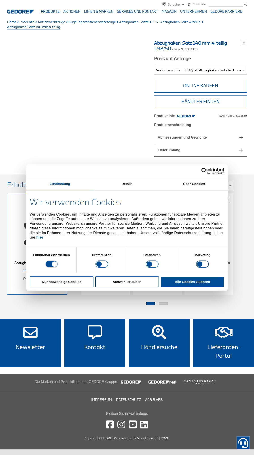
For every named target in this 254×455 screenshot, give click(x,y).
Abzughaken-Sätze (134, 22)
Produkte (50, 11)
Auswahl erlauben (127, 282)
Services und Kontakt (137, 11)
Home (11, 22)
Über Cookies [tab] (194, 184)
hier (39, 237)
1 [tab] (150, 303)
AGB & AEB (154, 400)
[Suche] (226, 4)
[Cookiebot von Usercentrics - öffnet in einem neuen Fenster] (204, 171)
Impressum (101, 400)
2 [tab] (163, 303)
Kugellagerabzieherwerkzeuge (92, 22)
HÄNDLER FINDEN (200, 101)
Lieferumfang (169, 150)
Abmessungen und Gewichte (182, 137)
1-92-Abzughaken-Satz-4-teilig (176, 22)
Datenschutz (128, 400)
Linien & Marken (98, 11)
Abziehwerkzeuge (51, 22)
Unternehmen (193, 11)
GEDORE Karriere (226, 11)
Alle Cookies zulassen (192, 282)
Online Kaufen (200, 85)
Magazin (169, 11)
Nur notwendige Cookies (61, 282)
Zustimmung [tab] (60, 184)
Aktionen (71, 11)
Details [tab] (127, 184)
